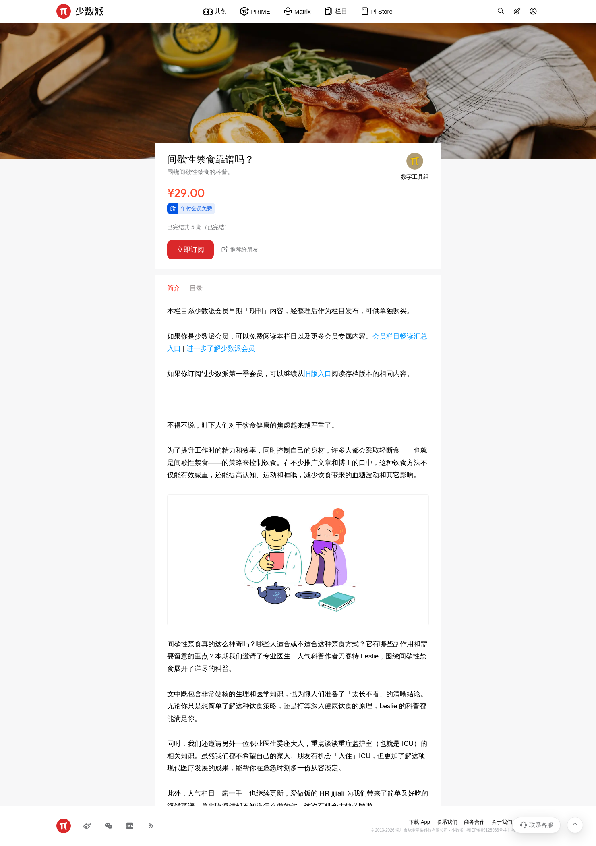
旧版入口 (317, 374)
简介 (173, 288)
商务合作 (474, 822)
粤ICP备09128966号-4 (486, 830)
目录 (196, 288)
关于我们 (501, 822)
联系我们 (447, 822)
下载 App (419, 822)
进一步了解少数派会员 (220, 348)
